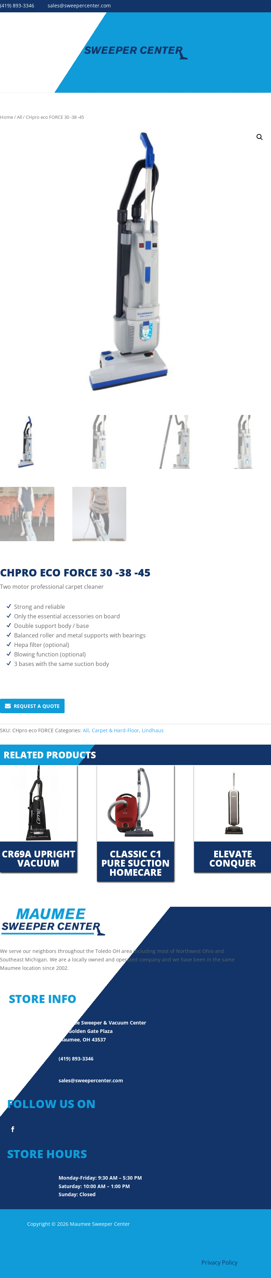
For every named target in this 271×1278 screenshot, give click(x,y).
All (19, 117)
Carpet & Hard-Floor (115, 730)
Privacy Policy (219, 1262)
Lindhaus (153, 730)
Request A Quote (32, 706)
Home (6, 117)
